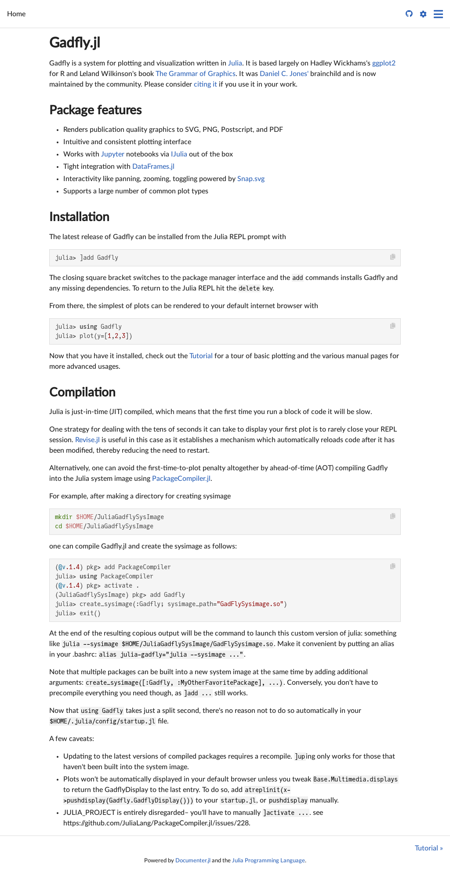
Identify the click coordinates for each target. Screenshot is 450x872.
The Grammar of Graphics (196, 73)
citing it (205, 84)
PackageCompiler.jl (181, 478)
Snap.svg (251, 178)
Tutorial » (429, 848)
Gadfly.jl (74, 43)
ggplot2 (384, 63)
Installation (79, 217)
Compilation (82, 392)
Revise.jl (87, 439)
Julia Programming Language (268, 860)
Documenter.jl (192, 860)
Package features (95, 110)
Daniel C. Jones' (284, 73)
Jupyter (112, 154)
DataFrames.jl (153, 166)
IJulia (179, 154)
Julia (235, 63)
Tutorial (201, 356)
